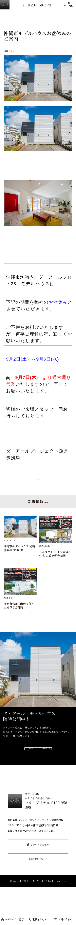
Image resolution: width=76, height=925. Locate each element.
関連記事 (46, 509)
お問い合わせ (63, 919)
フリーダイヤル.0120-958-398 (46, 832)
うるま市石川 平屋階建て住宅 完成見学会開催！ (55, 562)
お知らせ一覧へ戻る (38, 484)
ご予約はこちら (38, 774)
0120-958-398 (38, 5)
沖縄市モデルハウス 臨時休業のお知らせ (19, 556)
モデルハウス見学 (12, 919)
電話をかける (38, 919)
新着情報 (30, 509)
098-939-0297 (21, 857)
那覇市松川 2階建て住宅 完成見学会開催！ (19, 614)
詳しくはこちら (38, 760)
